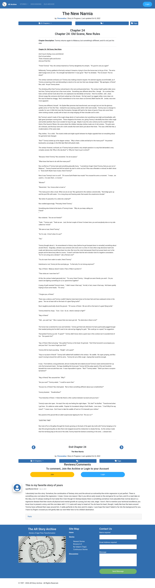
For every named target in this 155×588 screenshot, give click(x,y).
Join (52, 474)
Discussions (36, 4)
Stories (23, 4)
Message (118, 558)
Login (147, 4)
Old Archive (49, 4)
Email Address (108, 542)
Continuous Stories (80, 549)
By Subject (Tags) (80, 547)
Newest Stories (79, 541)
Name (104, 532)
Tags (134, 23)
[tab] (84, 516)
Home (71, 532)
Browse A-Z (77, 544)
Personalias (61, 18)
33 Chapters (44, 23)
